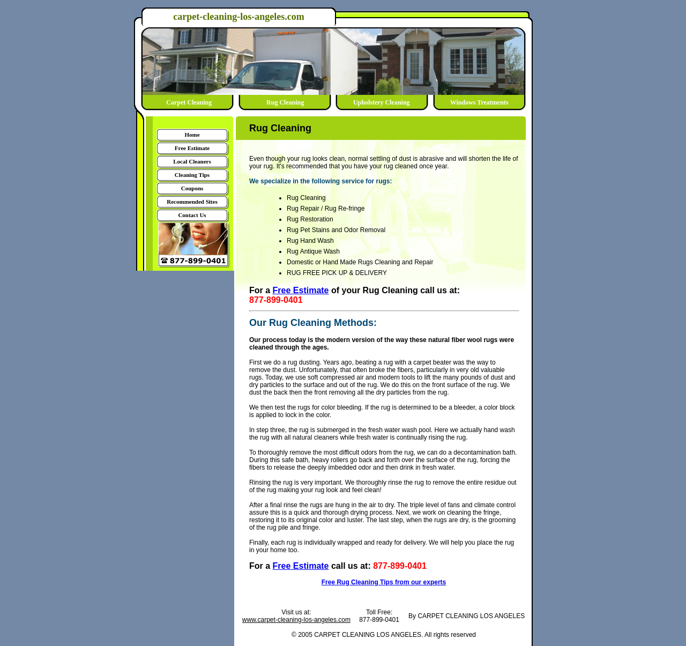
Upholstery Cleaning (381, 102)
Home (191, 134)
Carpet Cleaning (189, 102)
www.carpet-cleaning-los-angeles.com (296, 619)
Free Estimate (192, 148)
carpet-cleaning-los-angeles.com (238, 16)
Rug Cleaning (285, 102)
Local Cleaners (192, 161)
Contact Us (192, 215)
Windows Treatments (478, 102)
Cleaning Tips (192, 175)
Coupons (192, 188)
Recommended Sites (192, 201)
